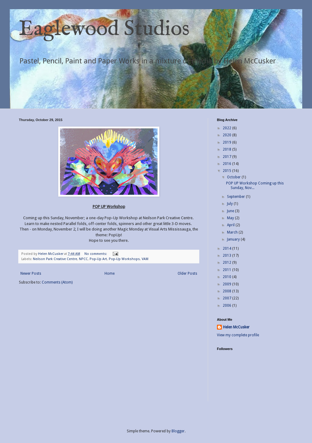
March (233, 232)
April (231, 225)
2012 (227, 262)
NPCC (83, 259)
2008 (227, 291)
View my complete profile (238, 335)
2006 (227, 305)
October (234, 177)
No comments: (96, 254)
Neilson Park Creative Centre (55, 259)
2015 (227, 171)
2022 (227, 128)
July (230, 204)
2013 (227, 255)
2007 (227, 298)
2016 (227, 164)
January (234, 239)
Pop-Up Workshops (124, 259)
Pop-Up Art (98, 259)
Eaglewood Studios (104, 29)
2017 (227, 157)
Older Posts (187, 273)
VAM (145, 259)
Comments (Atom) (57, 282)
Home (110, 273)
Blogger (178, 431)
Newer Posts (30, 273)
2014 (227, 248)
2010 (227, 277)
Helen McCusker (236, 327)
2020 (227, 135)
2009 (227, 284)
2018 (227, 149)
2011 (227, 270)
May (231, 218)
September (236, 197)
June (231, 211)
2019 (227, 142)
